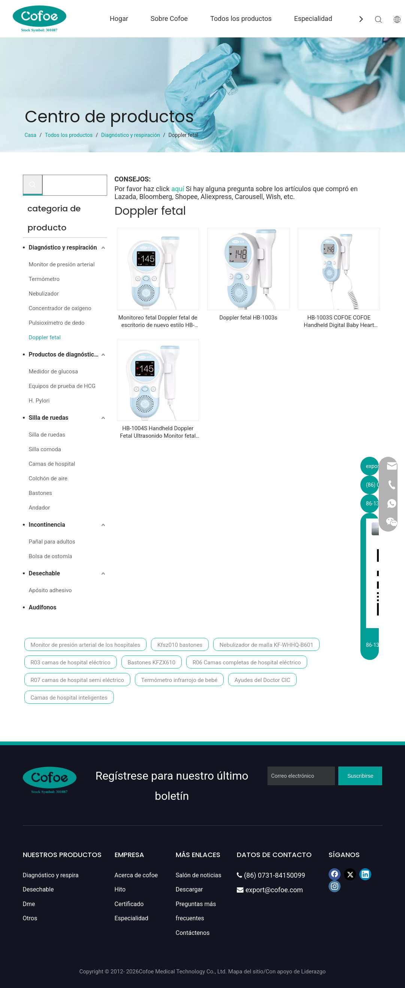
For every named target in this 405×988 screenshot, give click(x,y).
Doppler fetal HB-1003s (249, 317)
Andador (39, 507)
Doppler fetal (45, 337)
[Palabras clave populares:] (32, 184)
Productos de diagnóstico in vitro (68, 354)
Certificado (129, 904)
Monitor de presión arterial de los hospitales (85, 645)
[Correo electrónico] (301, 776)
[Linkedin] (365, 874)
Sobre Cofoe (169, 18)
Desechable (44, 573)
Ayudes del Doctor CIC (262, 680)
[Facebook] (335, 874)
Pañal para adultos (52, 541)
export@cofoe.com (270, 890)
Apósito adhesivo (50, 590)
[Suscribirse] (360, 776)
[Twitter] (350, 874)
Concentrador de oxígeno (60, 308)
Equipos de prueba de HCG (62, 386)
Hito (120, 889)
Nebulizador (44, 293)
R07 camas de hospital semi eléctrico (77, 680)
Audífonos (43, 607)
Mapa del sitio (245, 971)
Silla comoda (45, 449)
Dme (29, 904)
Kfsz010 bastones (179, 645)
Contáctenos (193, 932)
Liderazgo (313, 971)
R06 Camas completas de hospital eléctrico (247, 662)
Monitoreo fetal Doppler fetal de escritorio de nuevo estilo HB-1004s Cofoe (157, 321)
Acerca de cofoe (136, 875)
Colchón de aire (48, 478)
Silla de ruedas (49, 417)
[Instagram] (335, 886)
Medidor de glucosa (53, 371)
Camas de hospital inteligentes (69, 697)
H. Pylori (39, 400)
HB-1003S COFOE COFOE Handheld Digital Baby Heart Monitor (339, 321)
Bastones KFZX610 (152, 662)
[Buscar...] (74, 185)
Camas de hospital (52, 464)
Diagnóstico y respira (51, 875)
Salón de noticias (198, 875)
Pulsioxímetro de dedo (57, 322)
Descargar (189, 889)
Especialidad (313, 18)
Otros (30, 918)
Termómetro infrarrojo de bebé (179, 680)
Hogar (119, 18)
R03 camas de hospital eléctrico (71, 662)
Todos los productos (241, 18)
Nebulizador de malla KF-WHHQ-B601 (266, 645)
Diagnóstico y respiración (63, 247)
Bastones (40, 493)
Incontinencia (47, 524)
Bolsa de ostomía (50, 556)
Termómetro (44, 279)
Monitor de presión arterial (62, 264)
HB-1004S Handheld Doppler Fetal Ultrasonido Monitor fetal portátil (158, 432)
